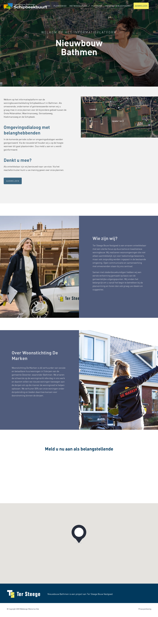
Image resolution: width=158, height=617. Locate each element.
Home (47, 5)
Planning (96, 5)
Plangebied (60, 5)
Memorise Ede (33, 609)
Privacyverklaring (144, 609)
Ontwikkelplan (79, 5)
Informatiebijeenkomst (118, 5)
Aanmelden (141, 5)
